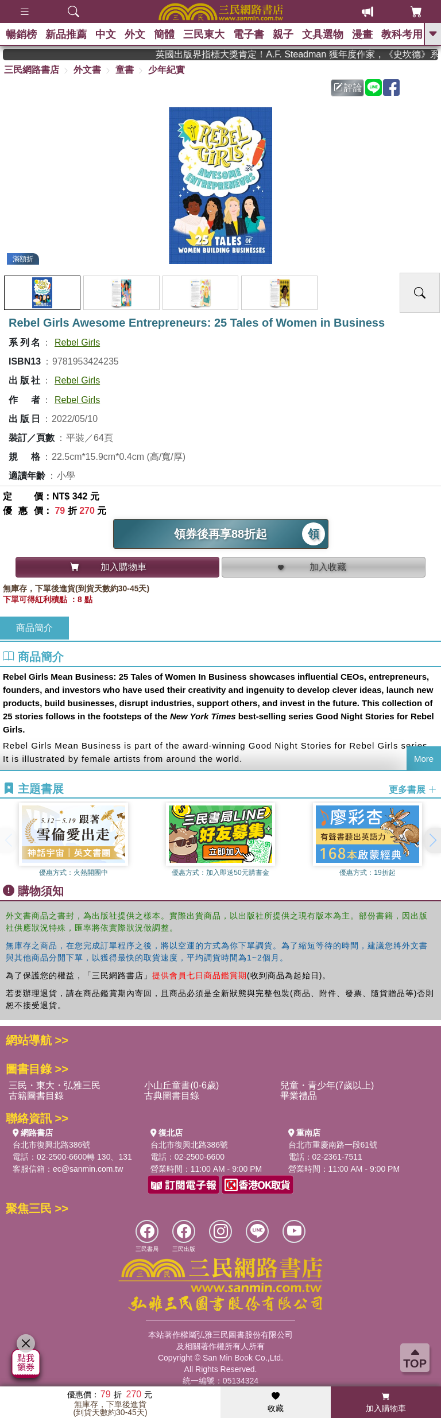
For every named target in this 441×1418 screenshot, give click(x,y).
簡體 (164, 34)
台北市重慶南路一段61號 (333, 1144)
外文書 (87, 70)
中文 (105, 34)
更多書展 (413, 789)
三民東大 (204, 34)
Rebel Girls (77, 342)
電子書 (248, 34)
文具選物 (322, 34)
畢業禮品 (298, 1096)
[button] (432, 840)
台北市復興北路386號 (51, 1144)
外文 (135, 34)
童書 (124, 70)
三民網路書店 (31, 70)
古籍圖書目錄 (36, 1096)
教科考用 (402, 34)
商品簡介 (34, 628)
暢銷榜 (21, 34)
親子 (283, 34)
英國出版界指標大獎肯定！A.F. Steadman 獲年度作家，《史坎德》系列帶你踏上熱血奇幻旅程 (309, 54)
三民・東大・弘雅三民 (54, 1085)
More (424, 759)
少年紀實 (166, 70)
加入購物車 (386, 1402)
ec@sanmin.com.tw (88, 1168)
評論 (348, 87)
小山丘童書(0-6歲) (181, 1085)
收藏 (276, 1402)
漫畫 (362, 34)
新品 (66, 34)
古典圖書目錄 (171, 1096)
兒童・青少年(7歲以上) (327, 1085)
